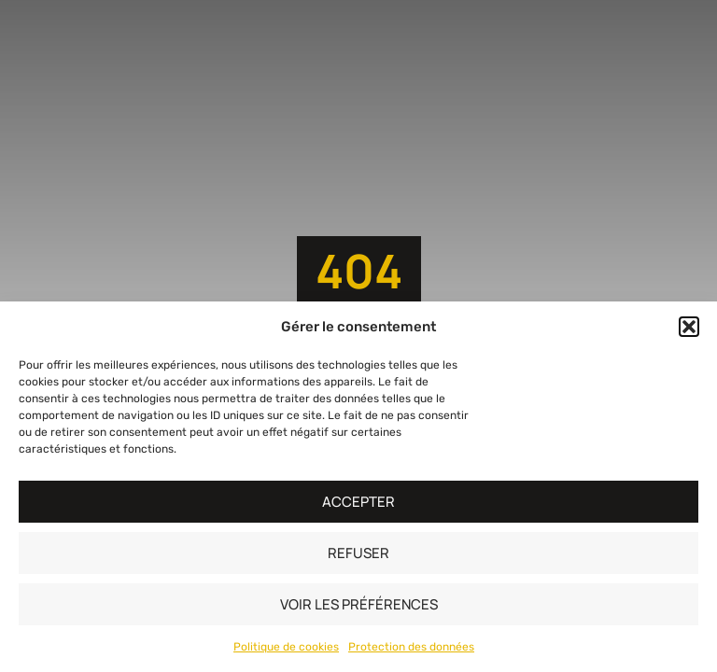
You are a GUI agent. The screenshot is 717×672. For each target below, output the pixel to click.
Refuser (358, 553)
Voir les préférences (359, 604)
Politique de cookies (286, 646)
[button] (689, 326)
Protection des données (411, 646)
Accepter (358, 501)
